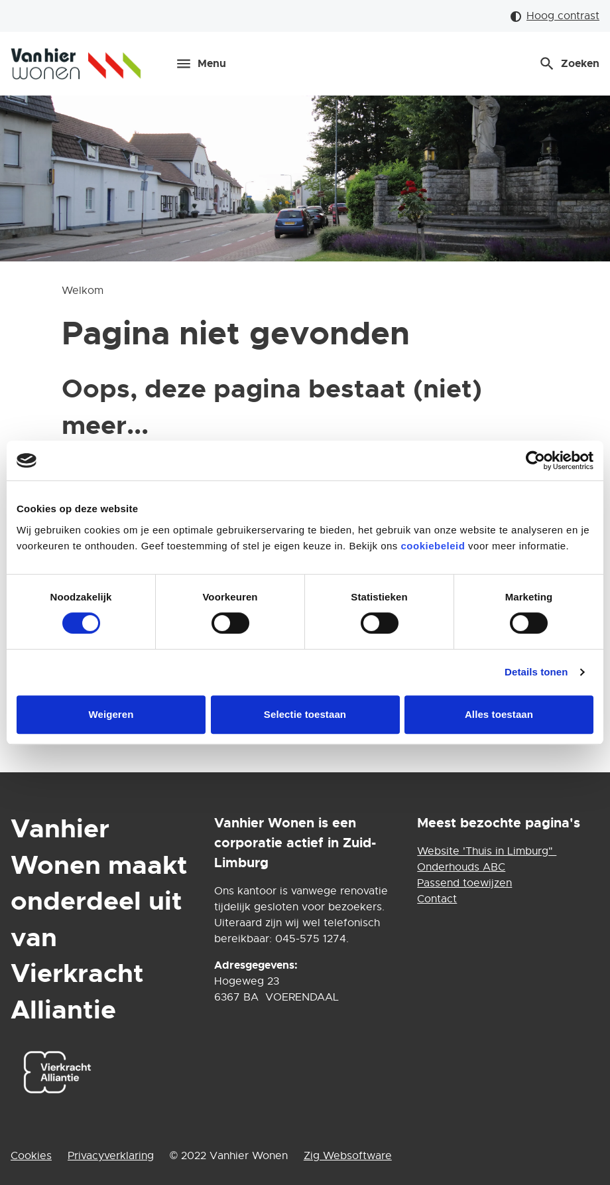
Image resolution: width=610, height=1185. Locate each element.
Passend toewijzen (464, 883)
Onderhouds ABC (461, 867)
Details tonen (536, 671)
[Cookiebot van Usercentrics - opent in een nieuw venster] (535, 460)
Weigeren (110, 714)
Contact (437, 899)
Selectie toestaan (305, 714)
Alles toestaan (499, 714)
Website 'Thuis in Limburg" (486, 851)
